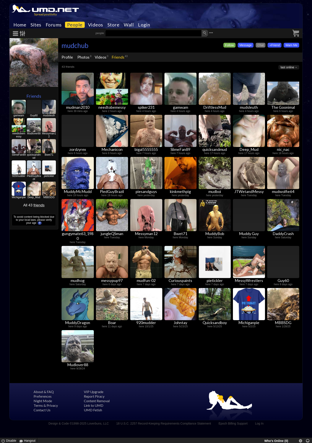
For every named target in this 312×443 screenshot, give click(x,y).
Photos (83, 57)
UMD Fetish (93, 410)
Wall (129, 25)
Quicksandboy (215, 322)
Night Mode (43, 401)
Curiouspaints (180, 280)
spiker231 (146, 107)
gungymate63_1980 (77, 236)
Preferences (43, 396)
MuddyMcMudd (78, 191)
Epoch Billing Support (233, 423)
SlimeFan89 (19, 154)
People (75, 25)
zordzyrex (77, 149)
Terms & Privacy (46, 405)
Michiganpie (19, 197)
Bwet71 (49, 154)
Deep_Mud (34, 197)
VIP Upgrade (93, 392)
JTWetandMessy (249, 191)
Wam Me (291, 45)
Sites (36, 25)
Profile (67, 57)
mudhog (77, 280)
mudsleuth (49, 115)
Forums (54, 25)
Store (113, 25)
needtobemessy (18, 135)
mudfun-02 (146, 280)
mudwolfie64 (283, 191)
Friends (33, 96)
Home (19, 25)
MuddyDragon (77, 322)
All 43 (33, 205)
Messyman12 (49, 135)
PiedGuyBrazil (34, 178)
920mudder (18, 176)
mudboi (214, 191)
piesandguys (146, 191)
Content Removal (97, 401)
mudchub (75, 45)
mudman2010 (77, 107)
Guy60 (34, 115)
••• (211, 33)
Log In (259, 423)
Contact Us (42, 410)
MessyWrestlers (249, 280)
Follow (229, 45)
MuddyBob (214, 233)
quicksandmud (34, 156)
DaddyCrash (283, 233)
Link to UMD (93, 405)
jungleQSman (112, 233)
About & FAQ (44, 392)
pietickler (49, 176)
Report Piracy (94, 396)
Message (245, 45)
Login (144, 25)
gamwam (18, 115)
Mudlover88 (34, 133)
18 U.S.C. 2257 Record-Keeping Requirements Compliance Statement (163, 423)
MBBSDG (49, 197)
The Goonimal (283, 107)
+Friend (274, 45)
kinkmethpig (180, 191)
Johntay (180, 322)
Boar (112, 322)
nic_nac (283, 149)
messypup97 (112, 280)
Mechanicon (112, 149)
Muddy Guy (249, 233)
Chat (260, 45)
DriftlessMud (214, 107)
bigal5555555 (146, 149)
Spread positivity (45, 14)
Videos (95, 25)
